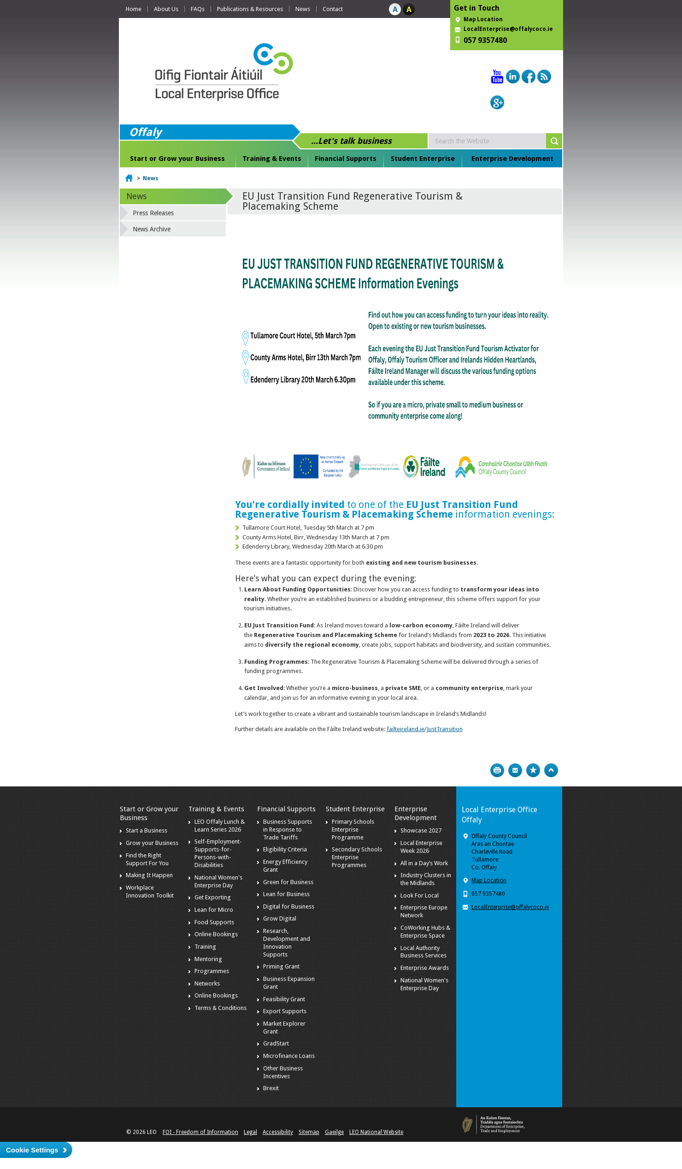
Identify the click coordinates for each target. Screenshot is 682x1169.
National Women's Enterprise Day (218, 881)
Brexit (271, 1088)
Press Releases (153, 213)
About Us (166, 9)
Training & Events (271, 158)
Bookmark (533, 770)
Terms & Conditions (220, 1007)
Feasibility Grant (284, 999)
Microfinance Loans (289, 1055)
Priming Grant (281, 966)
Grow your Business (152, 842)
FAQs (198, 9)
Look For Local (419, 895)
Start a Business (146, 830)
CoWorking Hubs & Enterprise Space (425, 931)
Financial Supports (345, 158)
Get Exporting (212, 897)
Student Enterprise (423, 158)
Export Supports (284, 1011)
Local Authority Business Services (423, 952)
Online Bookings (216, 934)
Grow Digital (279, 918)
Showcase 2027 (420, 830)
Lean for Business (286, 894)
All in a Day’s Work (424, 863)
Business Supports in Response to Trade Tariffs (287, 829)
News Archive (151, 229)
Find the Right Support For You (147, 859)
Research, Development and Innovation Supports (286, 942)
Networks (207, 983)
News (302, 9)
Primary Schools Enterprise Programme (353, 829)
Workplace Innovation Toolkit (150, 891)
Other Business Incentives (283, 1072)
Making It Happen (149, 875)
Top (551, 770)
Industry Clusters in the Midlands (425, 879)
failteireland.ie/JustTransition (425, 729)
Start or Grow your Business (177, 158)
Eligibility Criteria (285, 849)
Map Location (483, 19)
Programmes (211, 971)
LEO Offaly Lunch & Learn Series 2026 (219, 825)
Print (497, 770)
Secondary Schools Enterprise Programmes (357, 857)
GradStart (276, 1043)
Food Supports (214, 922)
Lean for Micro (213, 909)
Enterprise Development (512, 158)
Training (205, 946)
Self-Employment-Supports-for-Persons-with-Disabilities (218, 853)
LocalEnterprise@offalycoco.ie (508, 29)
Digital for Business (288, 906)
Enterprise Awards (424, 967)
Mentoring (208, 959)
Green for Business (288, 882)
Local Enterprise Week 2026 (421, 846)
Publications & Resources (250, 9)
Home (133, 9)
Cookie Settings (32, 1150)
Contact (333, 9)
